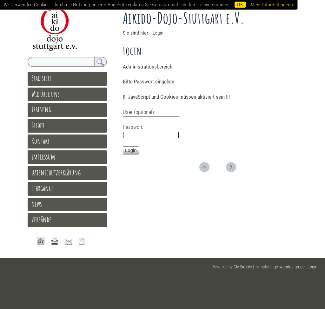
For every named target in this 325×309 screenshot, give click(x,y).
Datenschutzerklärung (56, 172)
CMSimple (243, 267)
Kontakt (40, 141)
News (36, 204)
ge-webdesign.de (289, 267)
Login (312, 267)
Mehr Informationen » (272, 5)
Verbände (41, 219)
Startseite (41, 78)
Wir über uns (45, 94)
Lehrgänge (42, 188)
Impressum (43, 156)
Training (41, 109)
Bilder (37, 125)
